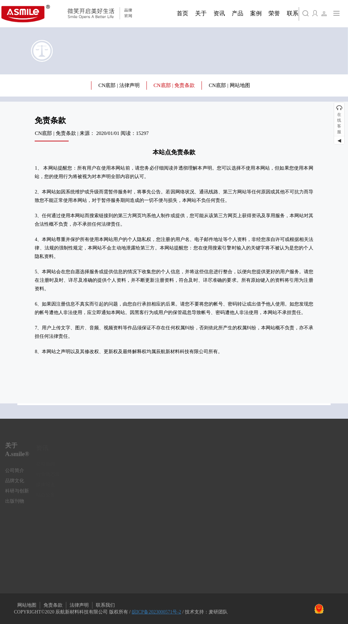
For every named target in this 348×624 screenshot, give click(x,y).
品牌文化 (14, 483)
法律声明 (79, 605)
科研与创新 (17, 493)
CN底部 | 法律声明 (118, 85)
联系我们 (105, 605)
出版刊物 (14, 503)
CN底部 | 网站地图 (229, 85)
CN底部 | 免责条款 (174, 85)
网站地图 (26, 605)
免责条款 (53, 605)
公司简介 (14, 472)
